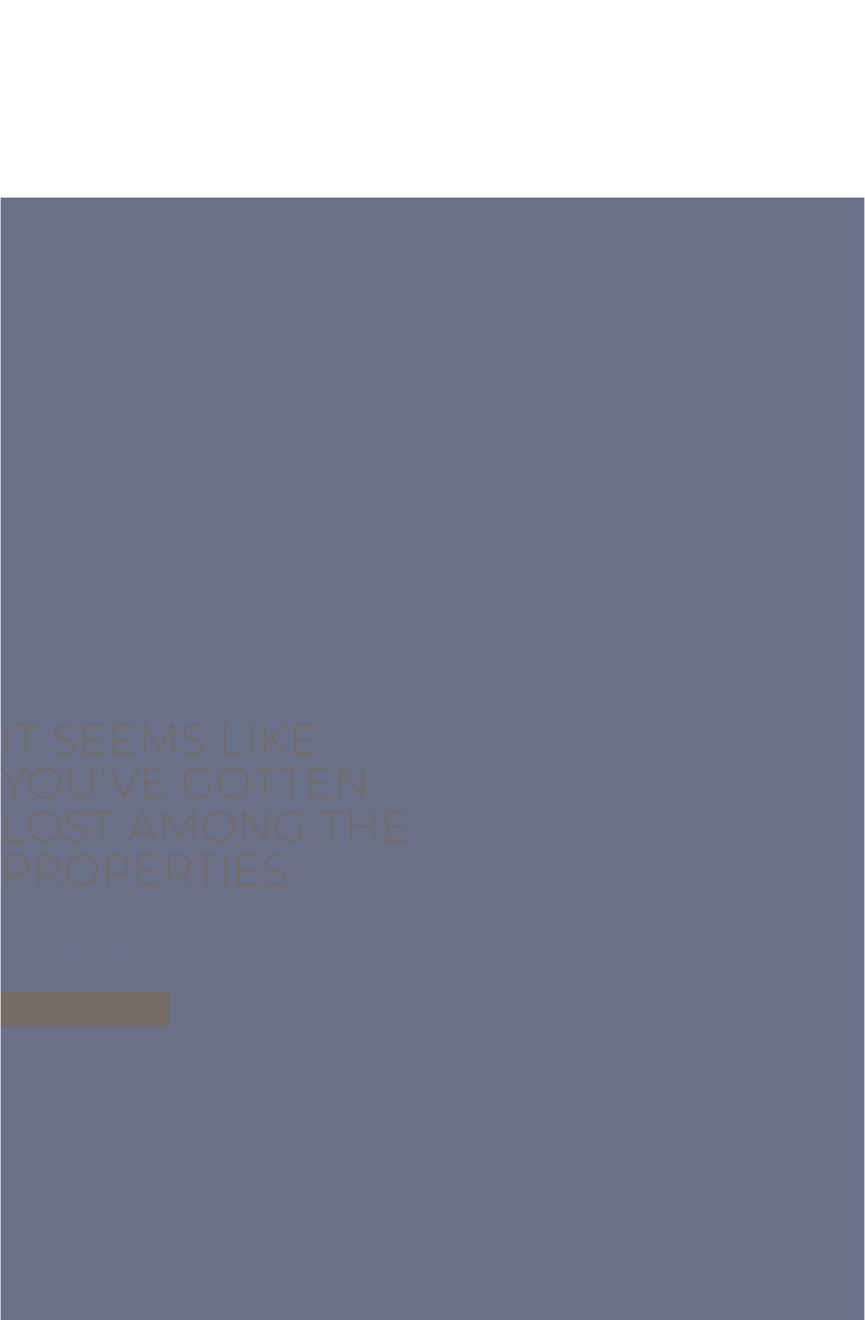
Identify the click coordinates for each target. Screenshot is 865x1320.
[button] (85, 1009)
